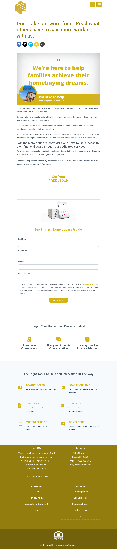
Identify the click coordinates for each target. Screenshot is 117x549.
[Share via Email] (36, 44)
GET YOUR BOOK (58, 300)
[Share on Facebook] (19, 44)
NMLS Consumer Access (36, 476)
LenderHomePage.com (66, 545)
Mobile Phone (24, 273)
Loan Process (80, 497)
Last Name (23, 250)
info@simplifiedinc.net (80, 464)
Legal (36, 491)
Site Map (36, 510)
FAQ (80, 516)
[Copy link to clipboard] (42, 44)
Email (21, 262)
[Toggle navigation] (99, 4)
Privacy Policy (25, 287)
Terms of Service (88, 284)
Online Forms (80, 510)
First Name (23, 239)
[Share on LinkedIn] (30, 44)
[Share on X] (24, 44)
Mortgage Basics (80, 504)
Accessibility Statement (36, 504)
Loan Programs (80, 491)
